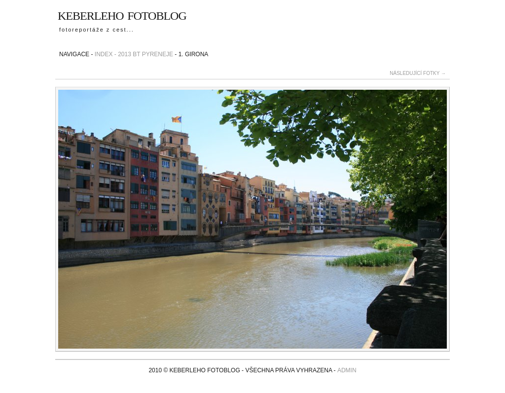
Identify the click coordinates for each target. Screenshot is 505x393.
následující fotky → (418, 73)
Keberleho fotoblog (122, 14)
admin (347, 370)
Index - (105, 54)
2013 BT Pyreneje (145, 54)
